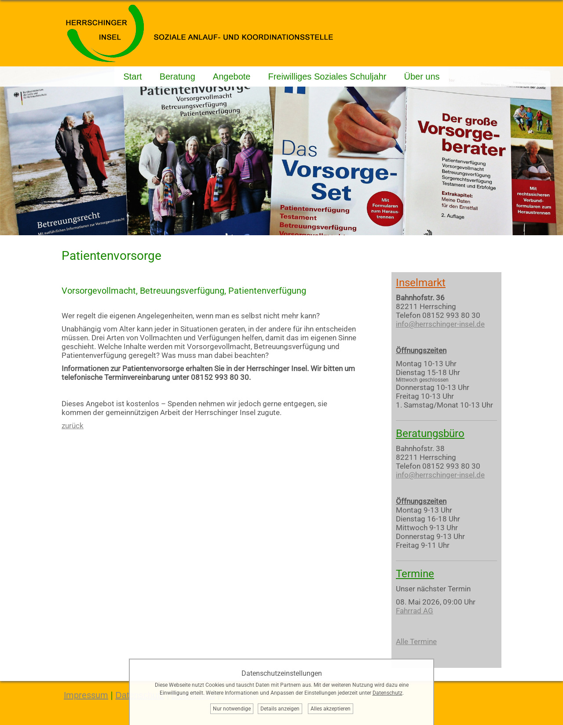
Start (132, 76)
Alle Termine (416, 641)
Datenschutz (387, 693)
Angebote (232, 76)
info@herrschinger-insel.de (440, 324)
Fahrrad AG (414, 610)
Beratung (177, 76)
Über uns (421, 76)
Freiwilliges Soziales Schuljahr (327, 76)
